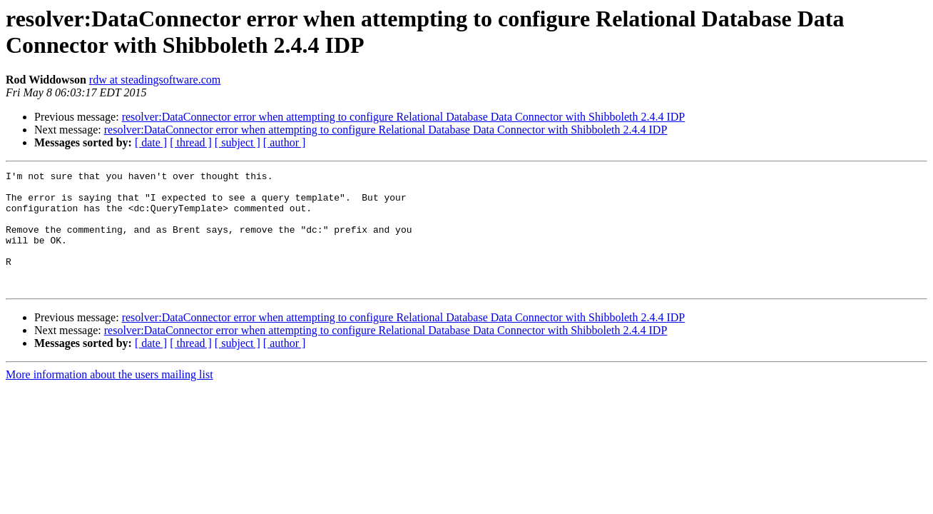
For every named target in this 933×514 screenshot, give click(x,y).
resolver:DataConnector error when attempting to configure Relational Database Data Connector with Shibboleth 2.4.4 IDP (403, 117)
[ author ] (284, 142)
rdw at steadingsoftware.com (154, 80)
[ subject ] (237, 142)
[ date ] (151, 142)
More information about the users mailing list (109, 398)
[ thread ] (191, 142)
